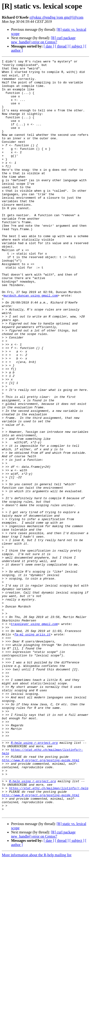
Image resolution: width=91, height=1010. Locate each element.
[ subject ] (77, 46)
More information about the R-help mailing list (36, 1006)
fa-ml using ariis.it (33, 749)
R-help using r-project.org (34, 879)
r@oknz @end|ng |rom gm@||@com (56, 17)
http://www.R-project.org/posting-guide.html (40, 900)
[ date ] (49, 46)
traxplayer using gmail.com (34, 737)
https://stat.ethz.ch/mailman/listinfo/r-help (48, 934)
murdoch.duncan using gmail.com (31, 343)
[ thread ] (62, 46)
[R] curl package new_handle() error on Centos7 (43, 40)
